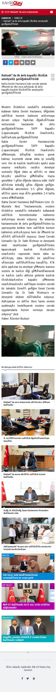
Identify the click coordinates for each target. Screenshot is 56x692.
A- (52, 79)
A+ (52, 75)
